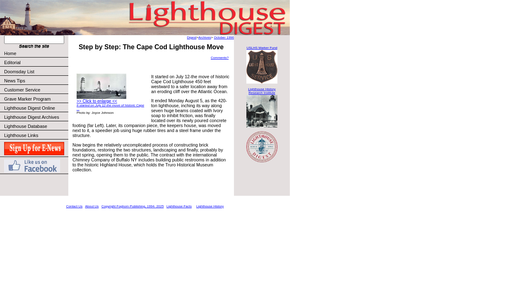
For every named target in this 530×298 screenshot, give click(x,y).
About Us (92, 206)
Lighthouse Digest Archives (31, 117)
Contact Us (74, 206)
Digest (192, 37)
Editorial (35, 62)
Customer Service (35, 89)
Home (10, 53)
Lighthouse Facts (179, 206)
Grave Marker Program (27, 98)
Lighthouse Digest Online (29, 108)
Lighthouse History (210, 206)
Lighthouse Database (25, 126)
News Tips (14, 80)
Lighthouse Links (21, 135)
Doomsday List (19, 71)
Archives (204, 37)
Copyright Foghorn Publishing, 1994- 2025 (132, 206)
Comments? (220, 58)
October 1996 (224, 37)
